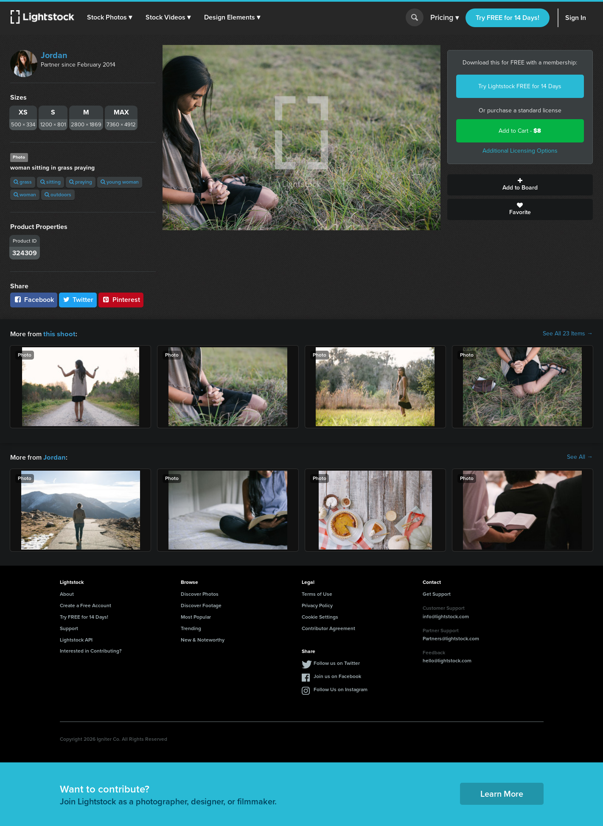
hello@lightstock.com (447, 660)
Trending (191, 627)
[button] (109, 17)
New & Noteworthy (202, 639)
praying (80, 182)
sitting (50, 182)
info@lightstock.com (446, 616)
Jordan (54, 55)
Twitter (78, 299)
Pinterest (121, 299)
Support (69, 627)
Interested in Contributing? (91, 650)
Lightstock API (76, 639)
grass (23, 182)
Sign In (575, 17)
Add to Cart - (520, 130)
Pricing (444, 17)
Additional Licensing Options (520, 150)
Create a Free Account (85, 604)
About (67, 593)
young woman (120, 182)
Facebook (34, 299)
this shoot (58, 333)
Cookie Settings (320, 616)
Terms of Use (317, 593)
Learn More (501, 793)
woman (25, 194)
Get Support (437, 593)
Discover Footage (201, 604)
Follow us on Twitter (337, 662)
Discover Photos (200, 593)
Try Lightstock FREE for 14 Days (519, 86)
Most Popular (196, 616)
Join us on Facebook (337, 675)
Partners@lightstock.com (451, 638)
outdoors (58, 194)
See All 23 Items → (568, 333)
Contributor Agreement (328, 627)
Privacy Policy (317, 604)
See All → (580, 456)
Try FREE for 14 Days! (507, 17)
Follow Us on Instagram (340, 688)
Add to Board (520, 185)
